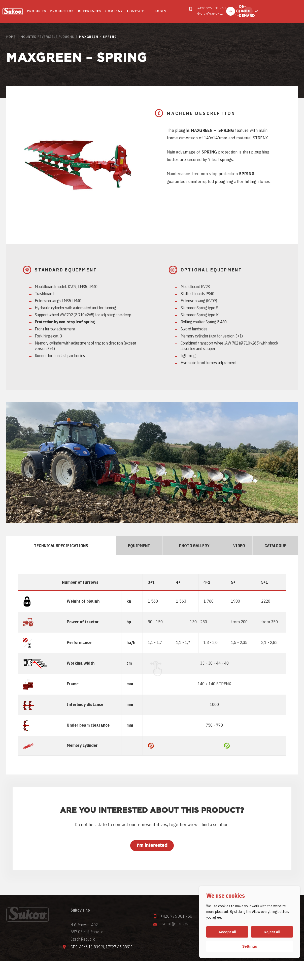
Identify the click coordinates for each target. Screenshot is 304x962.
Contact (135, 11)
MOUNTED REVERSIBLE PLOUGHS (47, 37)
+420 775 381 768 (211, 8)
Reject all (271, 932)
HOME (11, 37)
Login (160, 11)
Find (238, 11)
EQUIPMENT (141, 546)
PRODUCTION (62, 11)
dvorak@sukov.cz (210, 13)
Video (240, 546)
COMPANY (114, 11)
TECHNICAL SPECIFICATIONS (62, 546)
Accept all (228, 932)
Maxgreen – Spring (98, 37)
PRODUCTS (36, 11)
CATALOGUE (275, 546)
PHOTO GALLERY (196, 546)
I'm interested (152, 846)
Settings (249, 946)
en (248, 11)
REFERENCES (89, 11)
